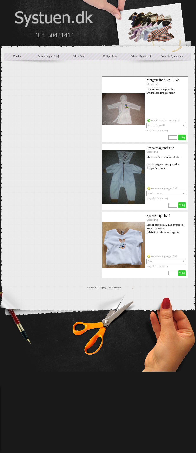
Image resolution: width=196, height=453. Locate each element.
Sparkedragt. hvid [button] (158, 215)
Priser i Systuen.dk (141, 56)
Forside (17, 56)
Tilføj (182, 137)
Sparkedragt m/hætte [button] (160, 148)
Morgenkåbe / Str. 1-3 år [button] (162, 80)
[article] (145, 109)
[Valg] (165, 125)
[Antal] (172, 137)
